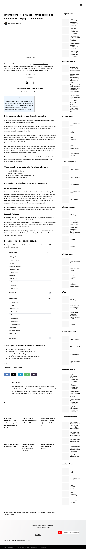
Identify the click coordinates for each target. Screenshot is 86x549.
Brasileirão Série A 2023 (40, 70)
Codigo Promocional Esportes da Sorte (74, 147)
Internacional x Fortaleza (41, 64)
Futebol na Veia (8, 512)
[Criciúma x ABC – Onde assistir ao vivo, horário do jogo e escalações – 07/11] (48, 410)
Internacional (18, 367)
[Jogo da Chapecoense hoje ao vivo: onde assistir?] (48, 436)
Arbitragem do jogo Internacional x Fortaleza (18, 109)
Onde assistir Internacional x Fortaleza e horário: (19, 103)
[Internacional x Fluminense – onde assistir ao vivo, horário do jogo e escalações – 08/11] (12, 410)
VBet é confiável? (74, 199)
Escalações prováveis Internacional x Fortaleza (19, 105)
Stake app (72, 239)
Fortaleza (8, 367)
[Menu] (81, 5)
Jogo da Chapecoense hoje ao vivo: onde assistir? (47, 446)
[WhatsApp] (27, 374)
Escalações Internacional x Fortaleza (16, 107)
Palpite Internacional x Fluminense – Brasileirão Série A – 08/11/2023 (74, 22)
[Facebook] (7, 374)
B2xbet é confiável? (75, 169)
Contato (43, 525)
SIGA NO (38, 535)
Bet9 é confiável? (74, 184)
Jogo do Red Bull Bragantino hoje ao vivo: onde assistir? (29, 421)
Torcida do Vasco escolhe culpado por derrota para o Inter (75, 69)
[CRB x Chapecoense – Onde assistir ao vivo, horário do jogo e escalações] (30, 436)
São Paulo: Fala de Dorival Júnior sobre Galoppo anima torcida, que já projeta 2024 (75, 99)
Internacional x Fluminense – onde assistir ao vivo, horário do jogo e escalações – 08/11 (11, 423)
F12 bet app (73, 215)
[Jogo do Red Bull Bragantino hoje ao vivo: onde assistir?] (30, 410)
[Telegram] (20, 374)
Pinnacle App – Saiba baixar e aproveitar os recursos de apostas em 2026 (75, 231)
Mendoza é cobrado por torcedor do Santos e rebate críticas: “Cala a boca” (75, 108)
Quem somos (36, 525)
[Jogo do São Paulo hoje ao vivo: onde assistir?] (12, 436)
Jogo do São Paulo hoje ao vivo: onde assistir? (75, 441)
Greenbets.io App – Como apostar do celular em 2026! (75, 222)
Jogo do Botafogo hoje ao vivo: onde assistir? (74, 456)
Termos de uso (46, 527)
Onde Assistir (17, 512)
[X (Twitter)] (13, 374)
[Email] (34, 374)
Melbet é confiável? (75, 177)
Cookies (38, 527)
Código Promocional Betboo (73, 139)
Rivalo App (72, 246)
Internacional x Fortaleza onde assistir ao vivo (18, 101)
